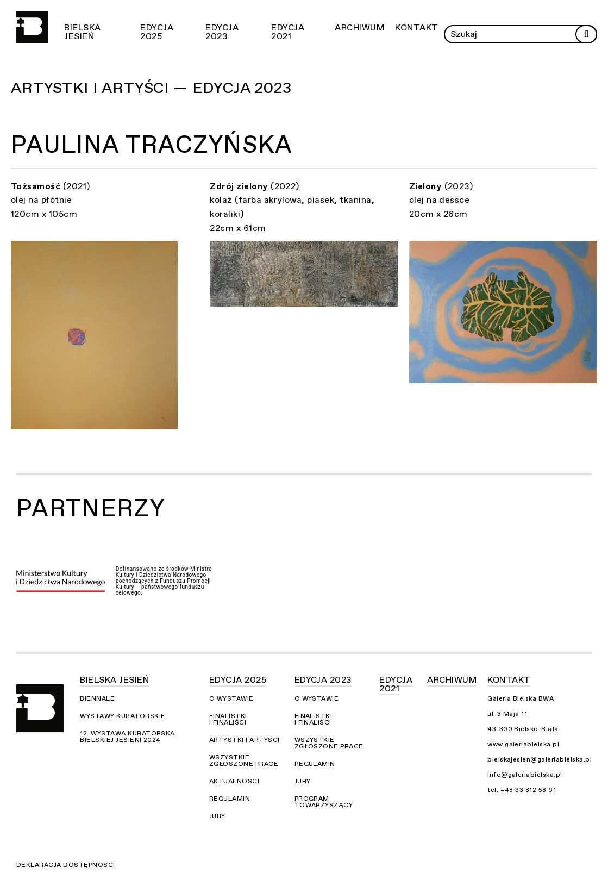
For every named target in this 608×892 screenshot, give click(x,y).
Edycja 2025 (156, 32)
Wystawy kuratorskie (122, 716)
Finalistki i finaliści (228, 719)
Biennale (97, 698)
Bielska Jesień (82, 32)
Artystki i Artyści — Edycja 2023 (151, 88)
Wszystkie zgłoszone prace (243, 760)
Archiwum (359, 27)
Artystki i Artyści (244, 740)
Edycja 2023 (222, 32)
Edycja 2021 (287, 32)
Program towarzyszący (323, 802)
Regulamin (229, 798)
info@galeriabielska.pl (524, 774)
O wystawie (231, 698)
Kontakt (416, 27)
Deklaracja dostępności (65, 865)
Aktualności (234, 781)
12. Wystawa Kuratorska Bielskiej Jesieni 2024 (127, 736)
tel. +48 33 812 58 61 (521, 790)
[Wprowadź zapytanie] (520, 34)
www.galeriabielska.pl (523, 744)
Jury (217, 816)
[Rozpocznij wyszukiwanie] (586, 34)
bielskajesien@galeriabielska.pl (539, 759)
